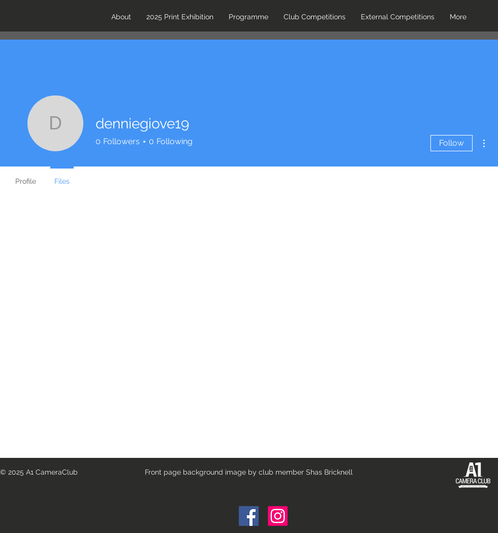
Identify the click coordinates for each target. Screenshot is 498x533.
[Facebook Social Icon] (249, 516)
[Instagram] (278, 516)
